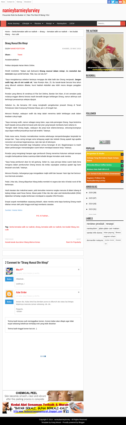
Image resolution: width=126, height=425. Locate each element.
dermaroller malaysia (95, 240)
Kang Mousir (56, 422)
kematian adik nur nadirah (51, 227)
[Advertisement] (105, 94)
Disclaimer (27, 2)
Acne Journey (13, 23)
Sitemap (19, 2)
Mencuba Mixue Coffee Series (99, 165)
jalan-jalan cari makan (109, 228)
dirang (38, 227)
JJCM (71, 23)
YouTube (120, 2)
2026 (91, 193)
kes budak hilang (69, 227)
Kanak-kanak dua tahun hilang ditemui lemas (22, 242)
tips (106, 243)
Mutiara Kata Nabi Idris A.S (98, 169)
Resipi (49, 23)
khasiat (118, 240)
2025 (91, 198)
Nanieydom (62, 23)
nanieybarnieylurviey (21, 10)
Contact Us (10, 2)
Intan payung (109, 233)
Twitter (113, 2)
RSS (124, 2)
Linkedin (117, 2)
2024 (91, 204)
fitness (118, 233)
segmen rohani (109, 236)
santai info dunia (94, 233)
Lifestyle (25, 23)
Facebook (109, 2)
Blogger (82, 422)
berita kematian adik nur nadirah (22, 227)
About (3, 2)
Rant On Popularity (73, 242)
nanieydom (92, 228)
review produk (95, 223)
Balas (9, 279)
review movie (109, 240)
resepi (110, 223)
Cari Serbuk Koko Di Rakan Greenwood (103, 174)
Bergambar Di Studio (95, 154)
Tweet (19, 55)
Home (3, 23)
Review (38, 23)
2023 (91, 209)
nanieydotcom (17, 49)
